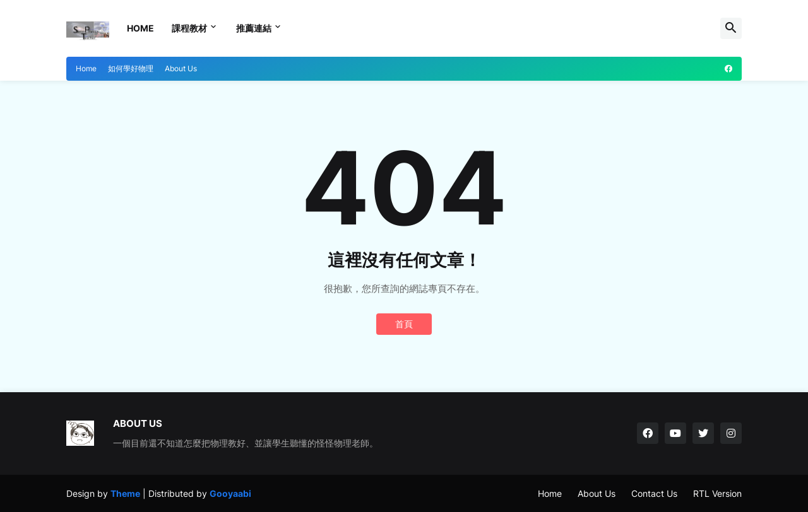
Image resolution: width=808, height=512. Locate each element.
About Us (181, 68)
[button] (731, 28)
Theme (125, 493)
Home (140, 28)
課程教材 (189, 28)
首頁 (404, 323)
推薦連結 (253, 28)
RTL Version (717, 493)
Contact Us (654, 493)
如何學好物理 (130, 68)
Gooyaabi (230, 493)
